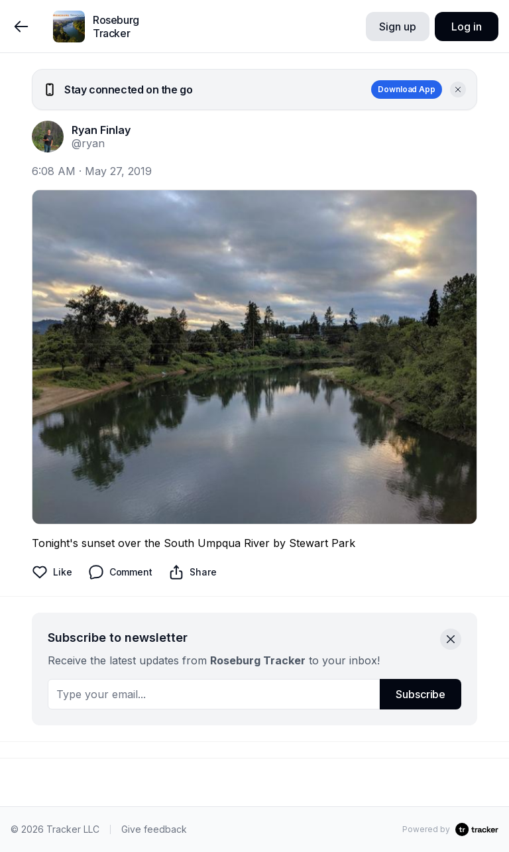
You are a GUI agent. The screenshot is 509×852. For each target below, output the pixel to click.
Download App (406, 89)
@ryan (88, 143)
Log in (466, 26)
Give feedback (154, 829)
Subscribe (420, 694)
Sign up (397, 26)
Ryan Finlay (101, 130)
